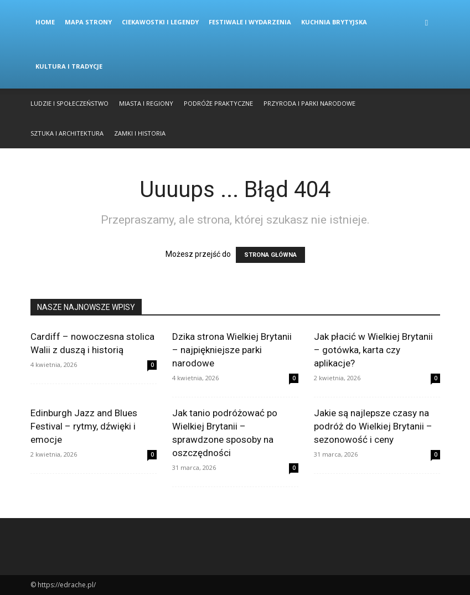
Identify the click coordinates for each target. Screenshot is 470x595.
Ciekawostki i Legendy (160, 22)
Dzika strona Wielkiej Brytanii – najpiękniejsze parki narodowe (232, 350)
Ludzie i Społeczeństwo (69, 103)
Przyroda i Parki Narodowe (309, 103)
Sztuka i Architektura (67, 133)
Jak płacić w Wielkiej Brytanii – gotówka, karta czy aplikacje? (373, 350)
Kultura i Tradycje (68, 66)
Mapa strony (88, 22)
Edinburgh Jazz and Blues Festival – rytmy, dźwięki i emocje (83, 426)
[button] (427, 22)
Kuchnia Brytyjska (334, 22)
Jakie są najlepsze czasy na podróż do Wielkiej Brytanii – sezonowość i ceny (373, 426)
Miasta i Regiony (146, 103)
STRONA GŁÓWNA (270, 254)
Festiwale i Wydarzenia (250, 22)
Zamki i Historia (140, 133)
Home (45, 22)
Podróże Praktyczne (218, 103)
